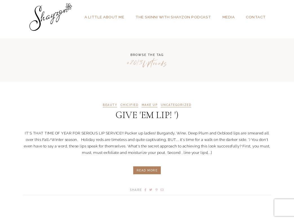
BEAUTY (110, 104)
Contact (256, 17)
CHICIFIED (130, 104)
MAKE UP (150, 104)
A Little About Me (104, 17)
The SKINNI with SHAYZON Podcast (173, 17)
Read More (147, 170)
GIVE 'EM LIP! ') (147, 115)
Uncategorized (176, 104)
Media (228, 17)
